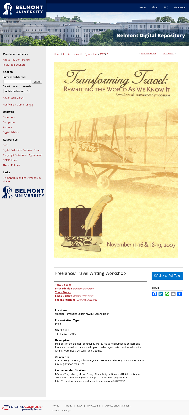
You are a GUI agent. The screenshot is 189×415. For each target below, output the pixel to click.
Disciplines (9, 122)
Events (67, 54)
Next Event (168, 53)
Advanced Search (13, 97)
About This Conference (16, 59)
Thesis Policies (11, 165)
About (68, 405)
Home (57, 54)
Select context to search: (17, 86)
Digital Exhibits (11, 132)
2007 (102, 54)
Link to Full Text (167, 275)
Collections (9, 117)
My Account (93, 405)
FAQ (5, 145)
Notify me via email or (18, 104)
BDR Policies (10, 160)
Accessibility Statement (117, 405)
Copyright (66, 410)
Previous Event (148, 53)
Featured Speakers (14, 64)
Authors (7, 127)
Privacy (55, 410)
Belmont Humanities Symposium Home (22, 179)
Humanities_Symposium (85, 54)
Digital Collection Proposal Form (21, 150)
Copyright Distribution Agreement (22, 155)
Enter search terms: (14, 77)
